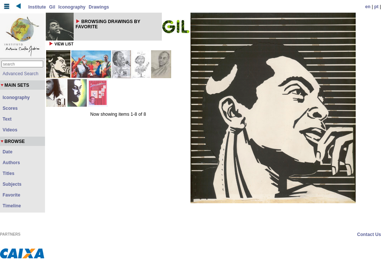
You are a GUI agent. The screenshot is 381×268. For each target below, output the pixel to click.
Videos (10, 130)
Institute (37, 7)
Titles (9, 173)
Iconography (72, 7)
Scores (10, 108)
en (368, 6)
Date (7, 151)
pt (376, 6)
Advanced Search (20, 73)
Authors (11, 162)
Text (7, 119)
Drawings (99, 7)
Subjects (12, 184)
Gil (52, 7)
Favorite (11, 195)
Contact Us (369, 234)
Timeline (12, 205)
